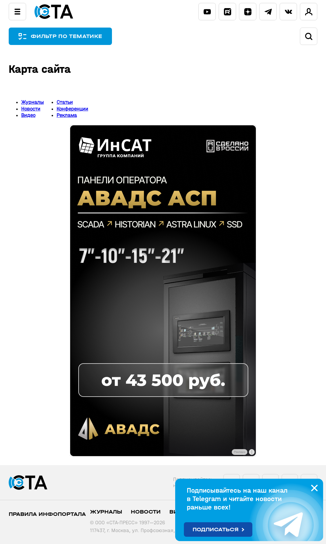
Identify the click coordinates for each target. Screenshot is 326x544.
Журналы (32, 102)
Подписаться (216, 530)
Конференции (72, 109)
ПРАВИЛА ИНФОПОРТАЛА (47, 514)
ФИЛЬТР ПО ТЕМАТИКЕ (66, 36)
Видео (28, 115)
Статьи (65, 102)
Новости (30, 109)
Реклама (67, 115)
